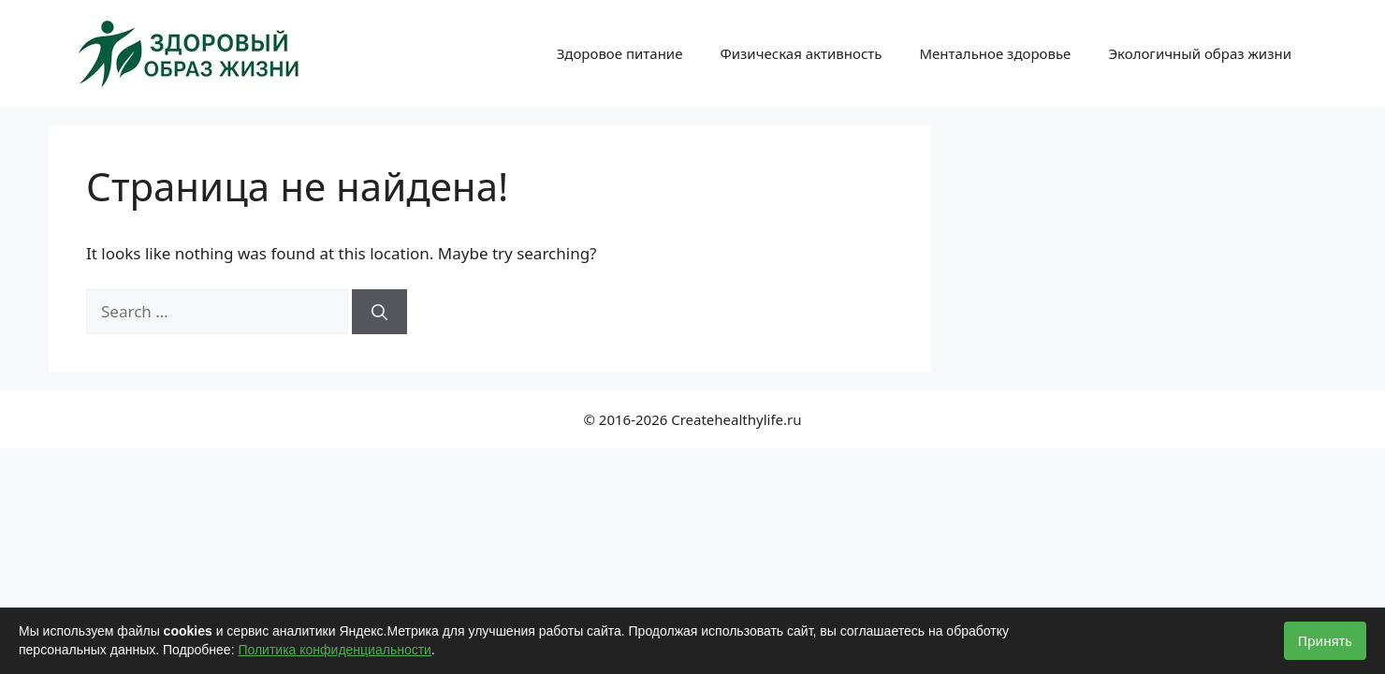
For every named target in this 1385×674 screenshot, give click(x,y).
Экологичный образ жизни (1199, 53)
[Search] (379, 311)
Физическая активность (801, 53)
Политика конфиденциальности (334, 649)
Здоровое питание (620, 53)
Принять (1325, 641)
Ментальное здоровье (995, 53)
